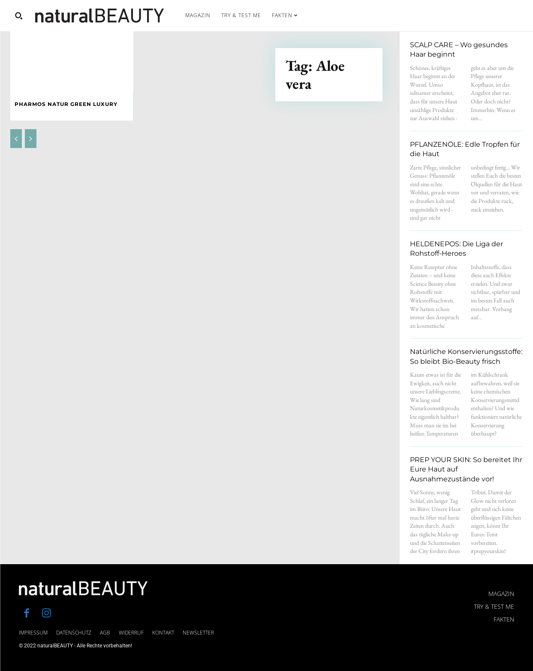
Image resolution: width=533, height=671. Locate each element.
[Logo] (99, 16)
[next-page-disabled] (30, 138)
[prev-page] (16, 138)
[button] (18, 15)
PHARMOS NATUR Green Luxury (66, 104)
